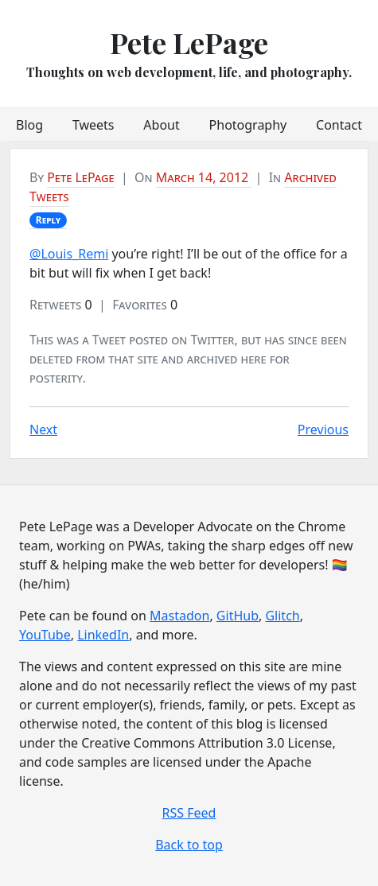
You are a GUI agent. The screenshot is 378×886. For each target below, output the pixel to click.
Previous (323, 429)
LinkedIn (103, 634)
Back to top (189, 844)
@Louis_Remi (68, 253)
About (161, 125)
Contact (339, 125)
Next (43, 429)
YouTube (45, 634)
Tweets (93, 125)
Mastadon (179, 615)
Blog (29, 125)
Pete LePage (189, 42)
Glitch (282, 615)
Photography (248, 125)
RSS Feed (189, 813)
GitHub (237, 615)
